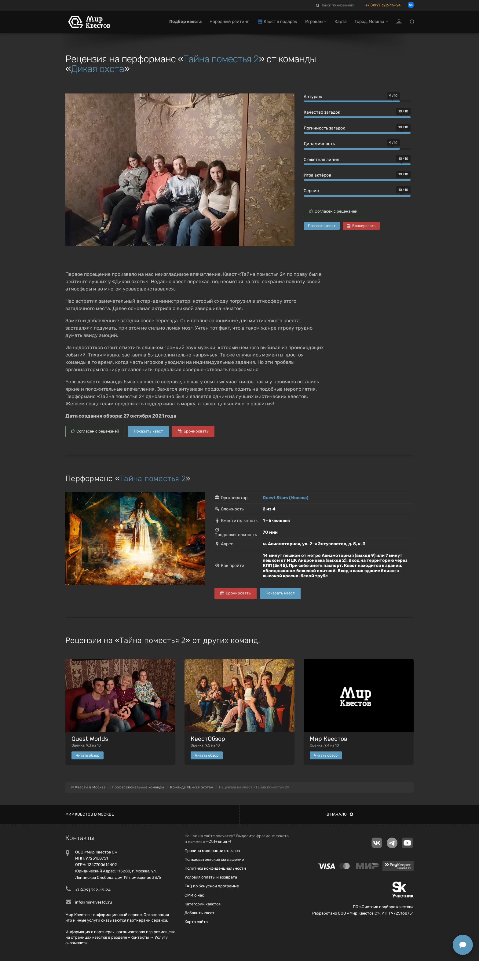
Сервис (311, 190)
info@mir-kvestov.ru (93, 902)
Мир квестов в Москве (89, 814)
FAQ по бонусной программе (212, 886)
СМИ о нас (194, 895)
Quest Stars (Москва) (285, 497)
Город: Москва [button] (371, 23)
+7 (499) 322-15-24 (383, 5)
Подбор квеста (185, 23)
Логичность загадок (324, 128)
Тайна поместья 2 (221, 59)
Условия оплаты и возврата (211, 877)
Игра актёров (317, 175)
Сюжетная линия (321, 159)
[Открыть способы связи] (463, 945)
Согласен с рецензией (333, 211)
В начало (340, 814)
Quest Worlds (89, 738)
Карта (341, 23)
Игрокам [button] (316, 23)
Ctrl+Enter (218, 841)
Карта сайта (196, 921)
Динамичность (319, 143)
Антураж (313, 96)
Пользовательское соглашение (214, 859)
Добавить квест (199, 913)
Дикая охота (97, 69)
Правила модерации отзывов (212, 850)
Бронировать (361, 226)
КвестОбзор (208, 738)
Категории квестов (203, 904)
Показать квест (321, 226)
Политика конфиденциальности (215, 868)
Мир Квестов (328, 738)
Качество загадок (322, 112)
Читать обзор (87, 755)
